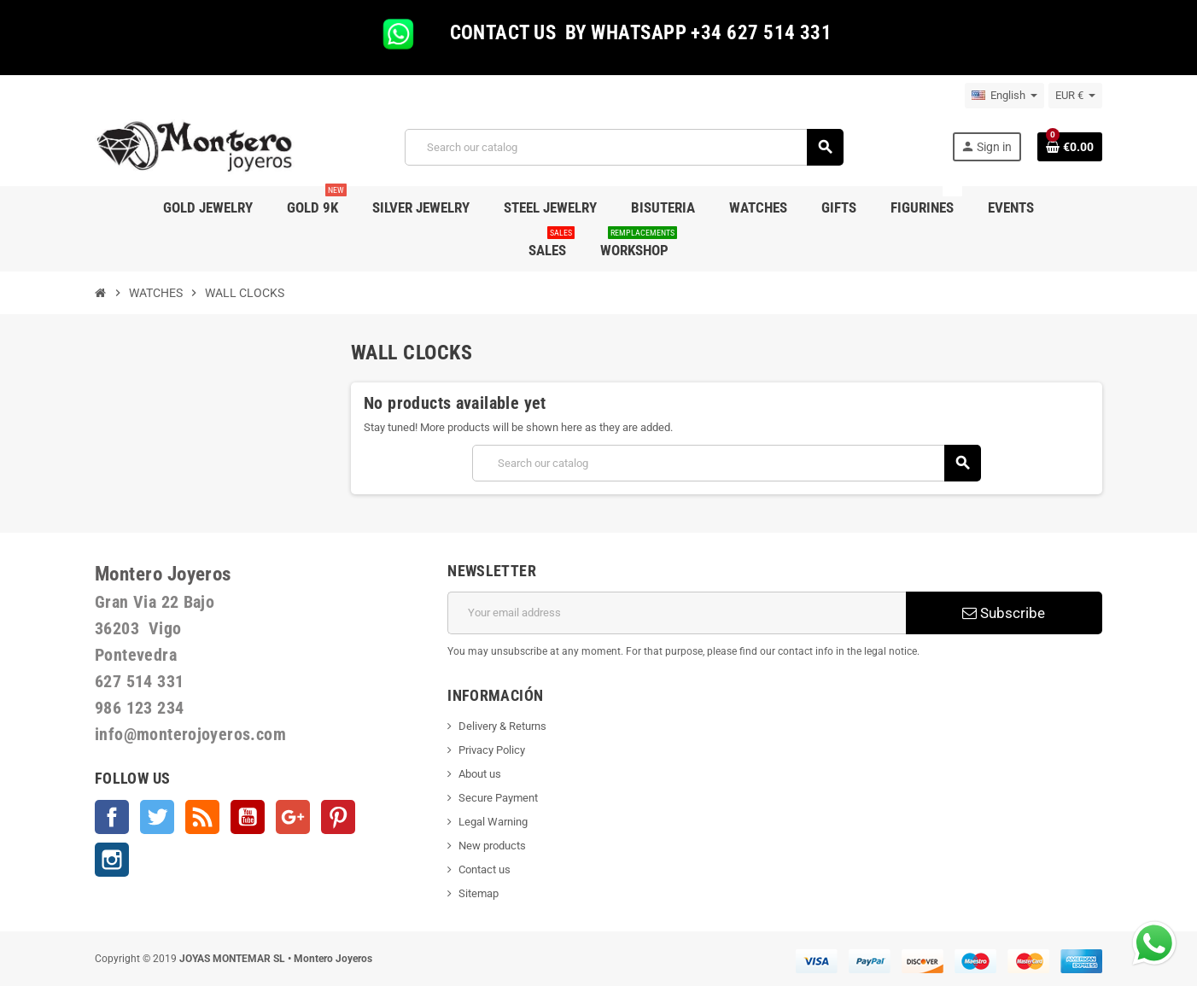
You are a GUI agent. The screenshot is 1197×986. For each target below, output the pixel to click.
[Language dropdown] (1004, 95)
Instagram (112, 860)
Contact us (484, 869)
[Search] (624, 147)
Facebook (112, 817)
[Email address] (676, 613)
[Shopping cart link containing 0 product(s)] (1069, 146)
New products (492, 845)
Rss (202, 817)
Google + (293, 817)
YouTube (248, 817)
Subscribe (1003, 612)
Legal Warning (493, 821)
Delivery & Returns (502, 726)
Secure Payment (498, 797)
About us (479, 773)
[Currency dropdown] (1075, 95)
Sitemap (478, 893)
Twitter (157, 817)
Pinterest (338, 817)
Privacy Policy (491, 750)
